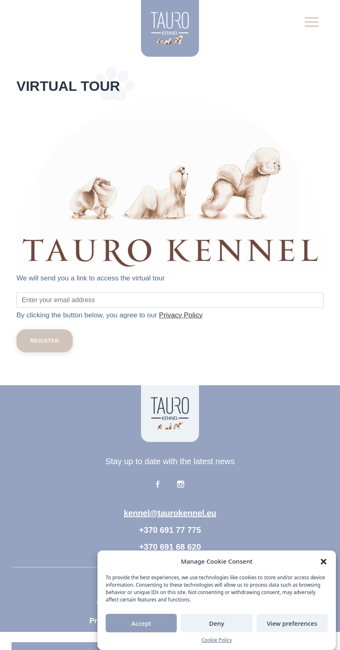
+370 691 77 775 (170, 529)
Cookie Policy (216, 639)
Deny (216, 623)
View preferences (292, 623)
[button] (323, 561)
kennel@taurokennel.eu (170, 513)
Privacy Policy (181, 315)
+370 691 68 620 (170, 546)
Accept (141, 623)
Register (44, 341)
